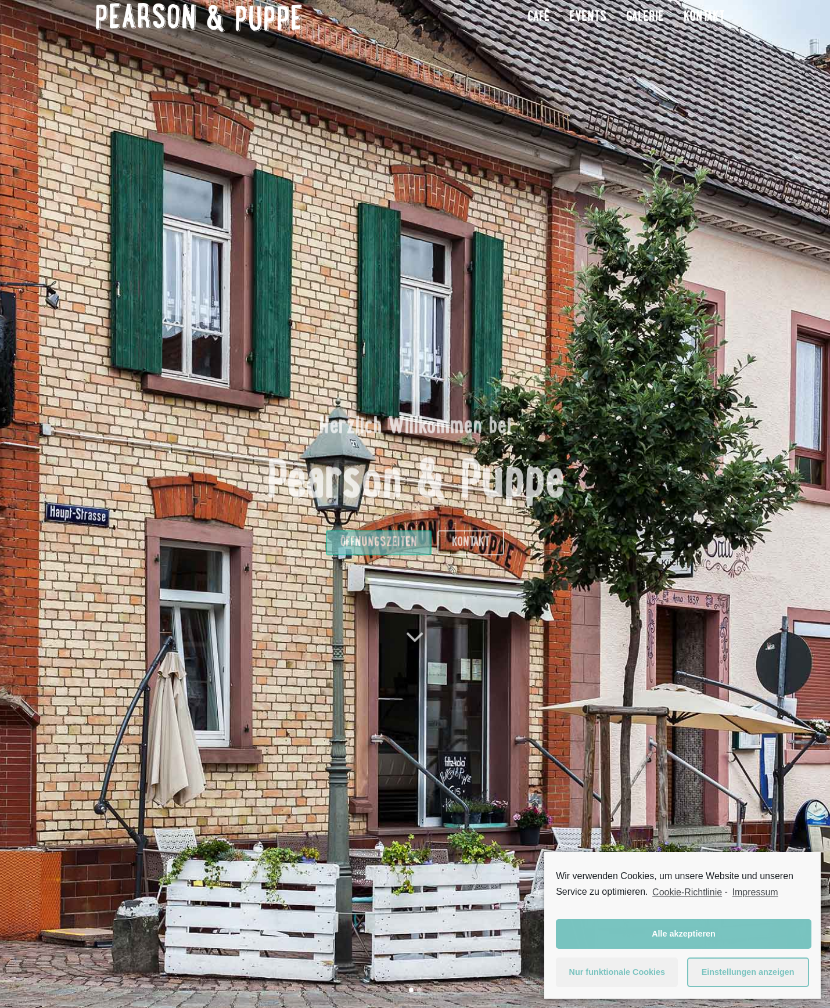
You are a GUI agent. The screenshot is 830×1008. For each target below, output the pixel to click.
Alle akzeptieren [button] (684, 933)
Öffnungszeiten (378, 564)
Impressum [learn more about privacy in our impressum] (755, 892)
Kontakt (471, 564)
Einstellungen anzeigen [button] (748, 972)
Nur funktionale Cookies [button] (617, 972)
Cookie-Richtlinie (687, 892)
